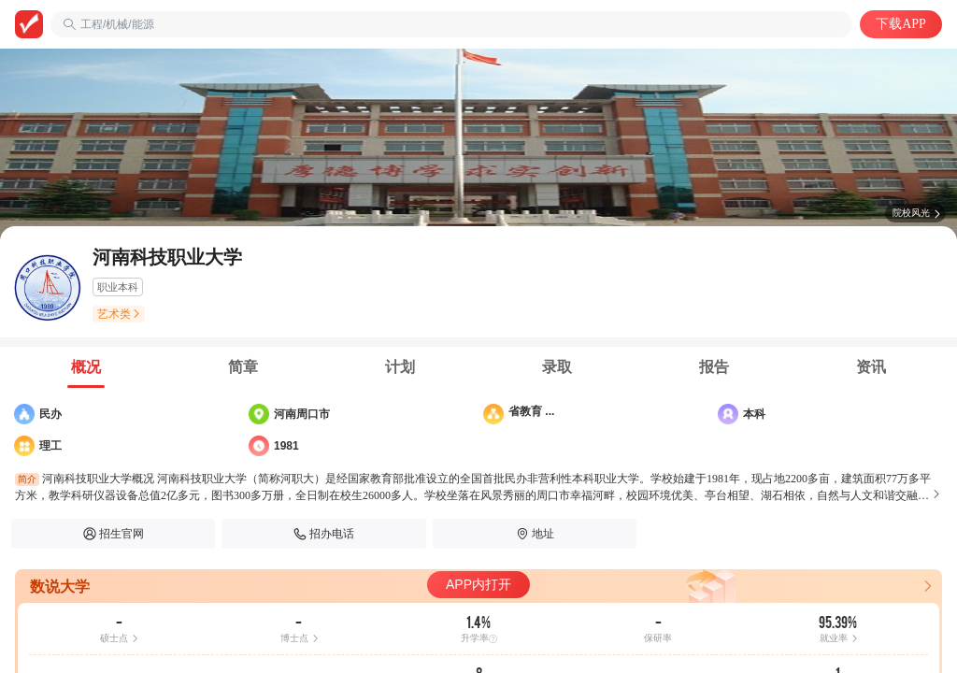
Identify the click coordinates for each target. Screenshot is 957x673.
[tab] (85, 367)
